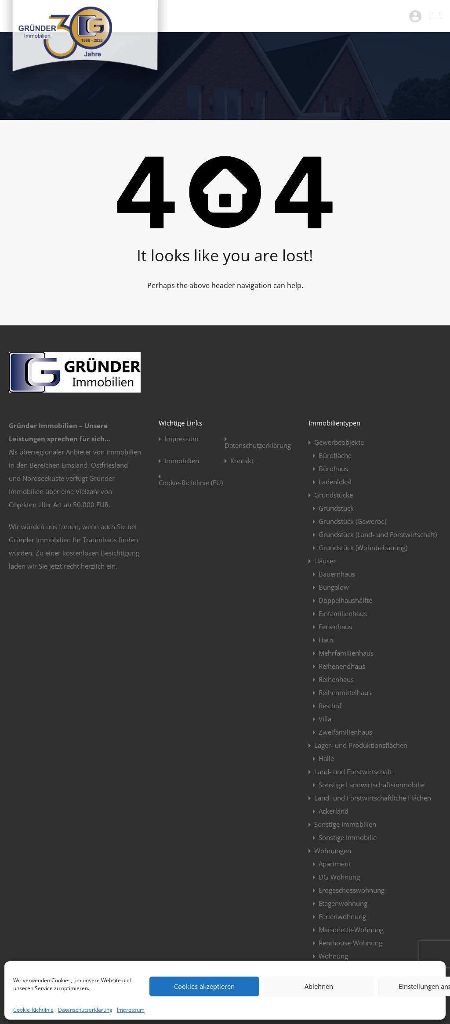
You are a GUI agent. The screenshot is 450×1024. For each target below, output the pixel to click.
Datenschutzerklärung (85, 1009)
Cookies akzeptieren (204, 986)
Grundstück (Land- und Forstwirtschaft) (378, 534)
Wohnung (333, 956)
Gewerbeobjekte (339, 442)
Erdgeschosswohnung (352, 890)
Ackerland (333, 811)
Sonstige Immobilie (348, 837)
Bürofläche (335, 455)
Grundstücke (333, 494)
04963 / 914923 (380, 16)
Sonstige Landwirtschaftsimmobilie (372, 784)
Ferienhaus (335, 626)
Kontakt (242, 461)
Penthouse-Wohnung (350, 942)
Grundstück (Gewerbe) (352, 521)
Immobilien (181, 461)
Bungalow (334, 587)
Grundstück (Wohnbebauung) (363, 547)
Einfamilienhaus (343, 613)
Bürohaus (333, 468)
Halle (326, 758)
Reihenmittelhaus (345, 692)
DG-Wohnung (339, 877)
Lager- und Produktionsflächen (360, 745)
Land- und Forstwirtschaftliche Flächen (372, 797)
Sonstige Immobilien (345, 824)
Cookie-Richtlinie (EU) (191, 483)
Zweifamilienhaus (345, 732)
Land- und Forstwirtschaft (353, 771)
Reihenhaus (336, 679)
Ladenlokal (335, 481)
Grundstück (336, 508)
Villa (325, 718)
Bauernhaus (337, 574)
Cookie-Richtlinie (33, 1009)
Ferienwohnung (342, 916)
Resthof (330, 705)
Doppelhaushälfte (345, 600)
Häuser (325, 560)
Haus (326, 639)
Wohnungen (332, 850)
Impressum (131, 1009)
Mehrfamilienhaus (346, 653)
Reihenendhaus (342, 666)
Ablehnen (319, 986)
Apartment (335, 863)
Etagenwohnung (343, 903)
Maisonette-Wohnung (351, 929)
